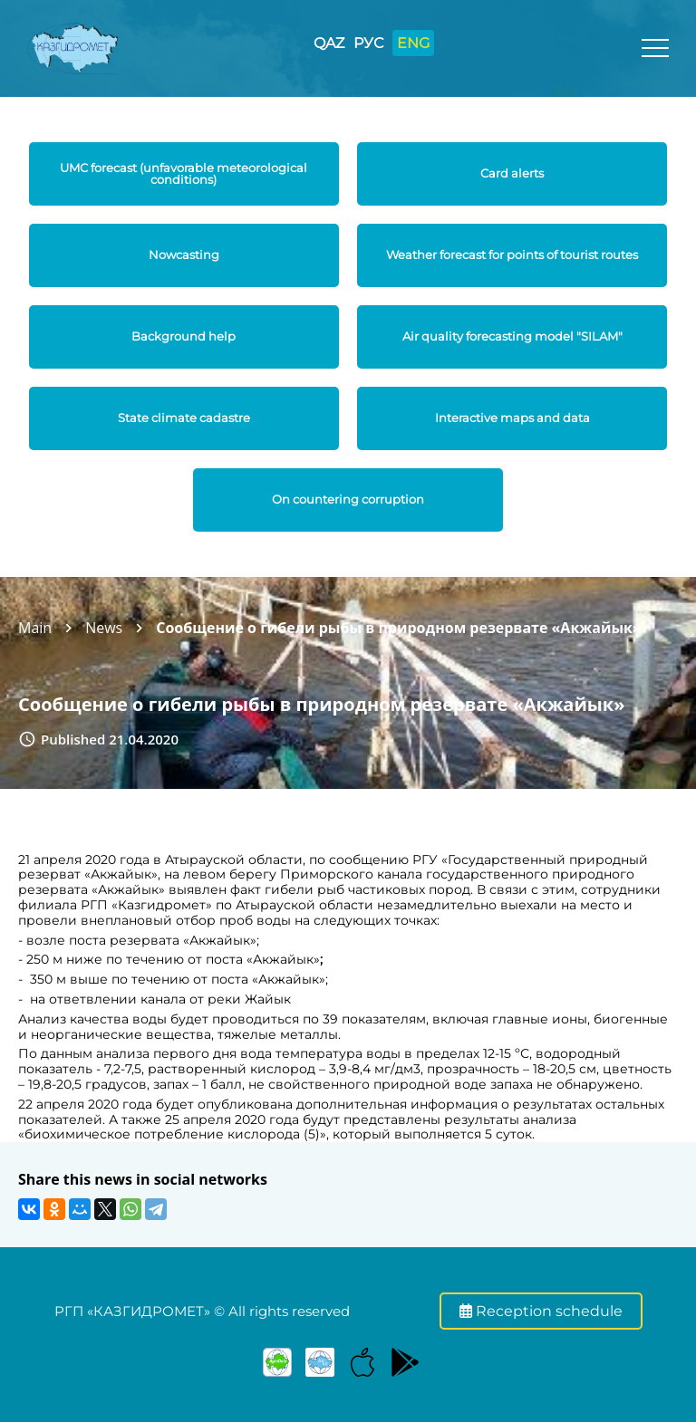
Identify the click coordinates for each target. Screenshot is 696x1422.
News (103, 628)
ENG (413, 43)
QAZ (329, 43)
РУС (368, 43)
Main (35, 628)
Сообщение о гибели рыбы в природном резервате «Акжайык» (399, 628)
